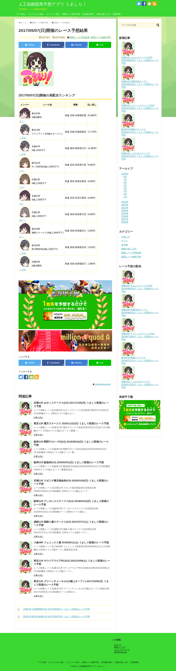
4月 (125, 188)
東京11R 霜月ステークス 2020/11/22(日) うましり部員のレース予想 (71, 423)
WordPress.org (120, 652)
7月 (125, 179)
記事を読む (38, 417)
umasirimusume (103, 384)
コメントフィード (122, 650)
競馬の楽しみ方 (103, 14)
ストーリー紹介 (53, 14)
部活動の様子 (88, 14)
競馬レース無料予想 (71, 14)
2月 (125, 194)
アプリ (124, 241)
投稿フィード (120, 647)
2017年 (124, 219)
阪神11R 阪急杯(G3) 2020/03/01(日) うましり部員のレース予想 (69, 462)
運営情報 (117, 14)
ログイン (118, 645)
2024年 (124, 174)
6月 (125, 182)
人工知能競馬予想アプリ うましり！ (53, 4)
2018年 (124, 216)
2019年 (124, 213)
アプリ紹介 (21, 14)
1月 (125, 197)
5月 (125, 185)
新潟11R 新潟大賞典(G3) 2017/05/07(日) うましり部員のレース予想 (53, 617)
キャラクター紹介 (36, 14)
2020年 (124, 210)
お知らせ (125, 237)
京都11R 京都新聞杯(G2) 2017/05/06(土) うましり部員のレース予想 (53, 609)
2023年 (124, 202)
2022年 (124, 205)
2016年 (124, 222)
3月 (125, 191)
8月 (125, 177)
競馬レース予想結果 (80, 37)
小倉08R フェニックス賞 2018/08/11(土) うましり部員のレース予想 (71, 542)
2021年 (124, 208)
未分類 (124, 245)
